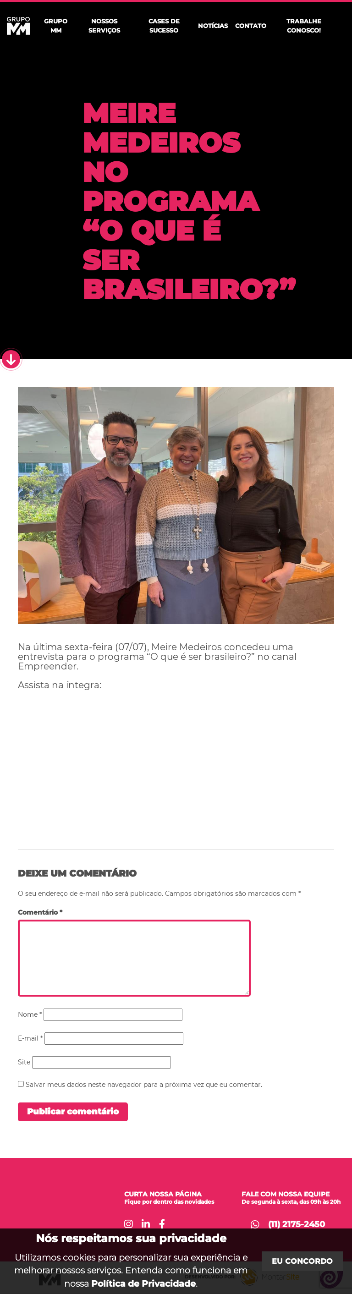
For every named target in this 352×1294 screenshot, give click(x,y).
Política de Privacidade (143, 1283)
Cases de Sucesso (164, 25)
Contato (250, 25)
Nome (30, 1014)
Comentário (40, 912)
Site (24, 1062)
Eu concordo (302, 1261)
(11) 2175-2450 (296, 1224)
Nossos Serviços (104, 25)
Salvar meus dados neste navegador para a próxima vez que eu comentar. (144, 1084)
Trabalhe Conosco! (303, 25)
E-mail (30, 1038)
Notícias (213, 25)
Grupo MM (55, 25)
